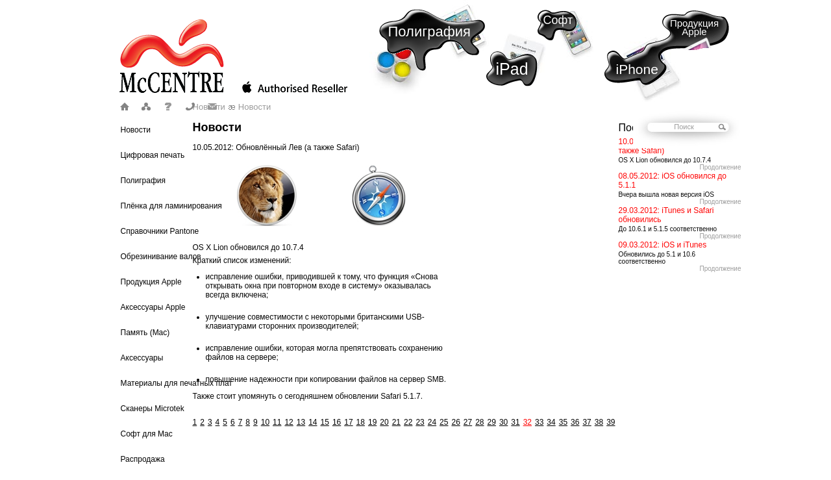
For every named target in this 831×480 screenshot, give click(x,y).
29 (492, 422)
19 (372, 422)
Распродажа (143, 459)
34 (551, 422)
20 (384, 422)
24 (432, 422)
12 (288, 422)
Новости (136, 129)
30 (503, 422)
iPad (512, 69)
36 (575, 422)
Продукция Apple (694, 27)
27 (468, 422)
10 (265, 422)
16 (336, 422)
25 (444, 422)
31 (515, 422)
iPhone (637, 69)
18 (360, 422)
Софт (558, 20)
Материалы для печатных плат (176, 383)
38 (599, 422)
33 (539, 422)
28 (479, 422)
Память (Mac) (145, 332)
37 (586, 422)
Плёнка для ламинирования (171, 205)
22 (408, 422)
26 (455, 422)
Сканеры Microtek (152, 408)
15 (325, 422)
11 (277, 422)
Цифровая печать (153, 155)
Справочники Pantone (160, 231)
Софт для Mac (147, 433)
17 (348, 422)
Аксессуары (142, 357)
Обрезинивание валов (161, 256)
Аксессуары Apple (153, 307)
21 (396, 422)
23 (420, 422)
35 (563, 422)
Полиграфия (429, 31)
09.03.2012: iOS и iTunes (663, 244)
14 (312, 422)
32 (527, 422)
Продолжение (720, 167)
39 (610, 422)
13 (301, 422)
